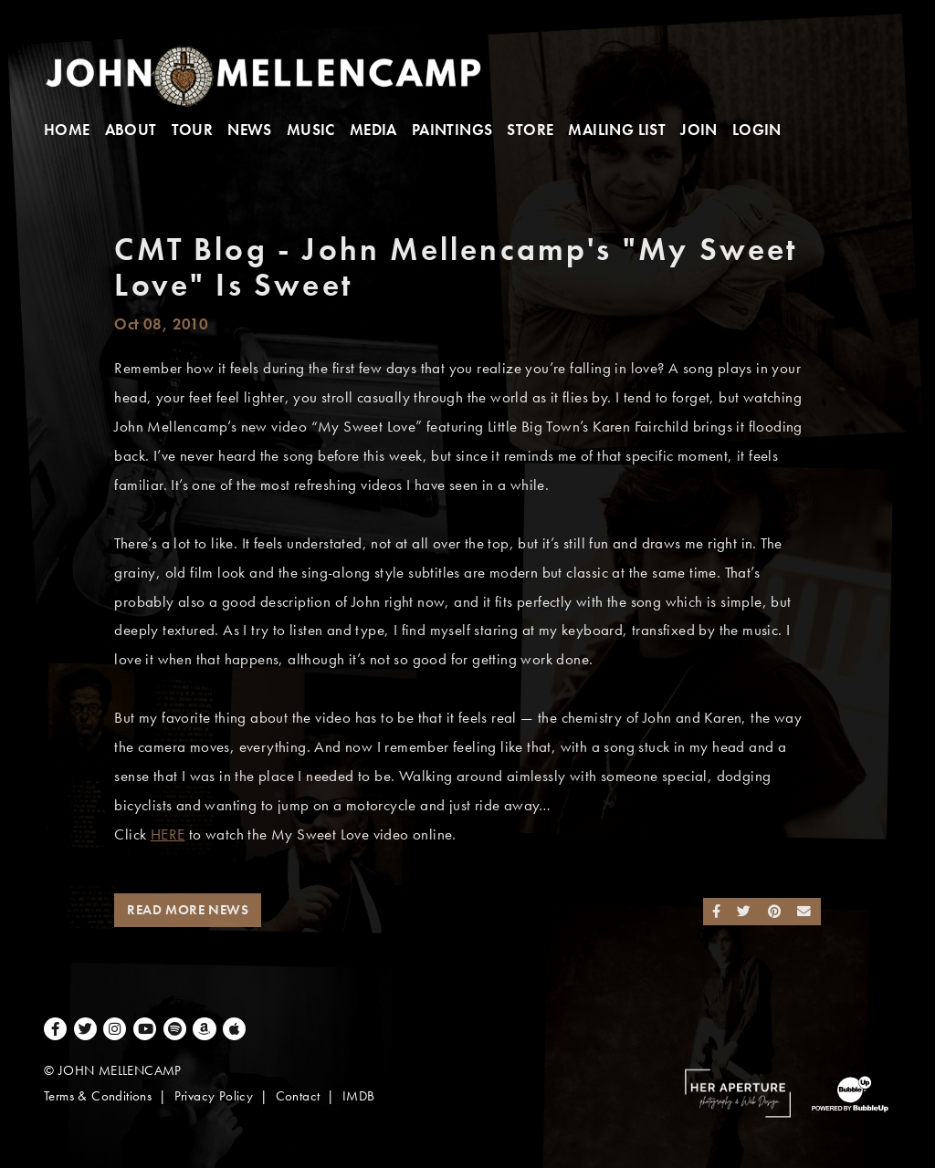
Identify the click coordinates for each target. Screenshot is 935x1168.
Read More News (187, 910)
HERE (168, 834)
